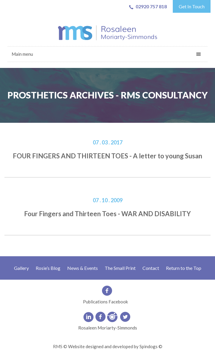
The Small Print (120, 268)
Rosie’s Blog (48, 268)
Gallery (21, 268)
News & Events (82, 268)
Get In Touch (192, 6)
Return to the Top (183, 268)
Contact (150, 268)
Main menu (22, 54)
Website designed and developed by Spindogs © (115, 346)
